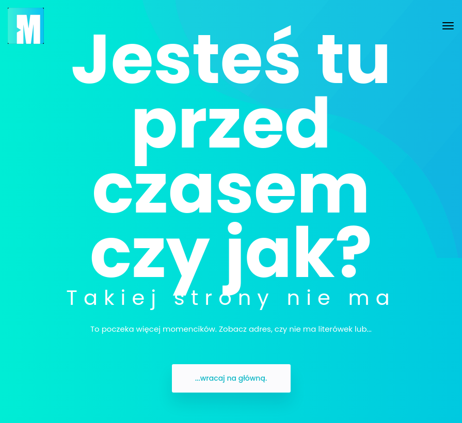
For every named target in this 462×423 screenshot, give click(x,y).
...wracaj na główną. (231, 378)
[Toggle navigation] (448, 26)
